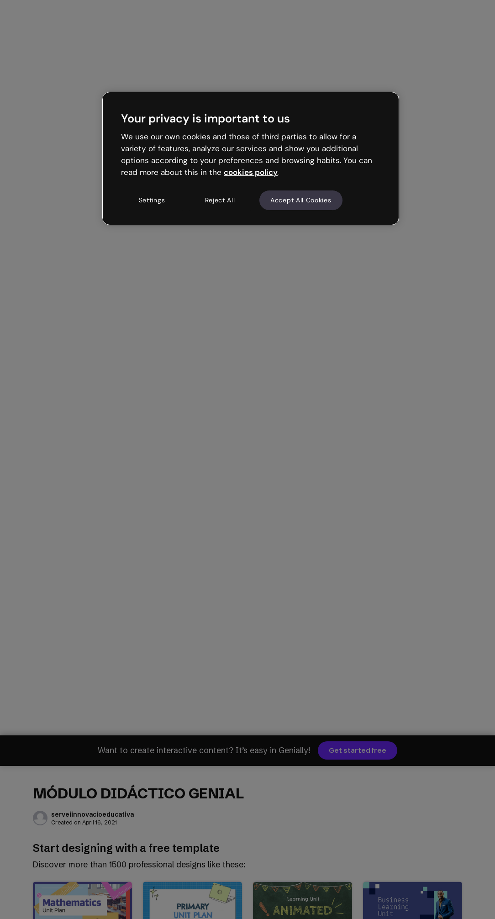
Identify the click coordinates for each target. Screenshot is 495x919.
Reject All (220, 200)
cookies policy (251, 172)
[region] (250, 158)
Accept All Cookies (301, 200)
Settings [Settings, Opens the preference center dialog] (152, 200)
